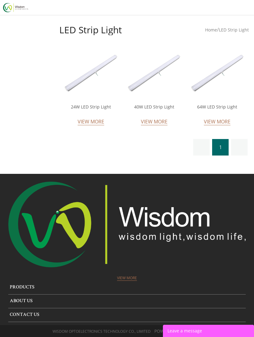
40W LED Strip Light (154, 107)
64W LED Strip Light (217, 107)
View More (91, 121)
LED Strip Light (234, 30)
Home (211, 30)
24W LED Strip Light (91, 107)
